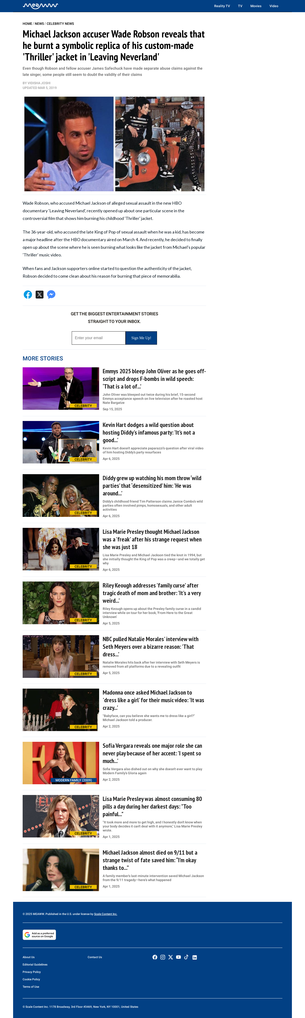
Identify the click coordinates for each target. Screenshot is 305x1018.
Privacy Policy (32, 972)
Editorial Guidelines (35, 964)
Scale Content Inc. (105, 914)
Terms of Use (31, 986)
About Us (29, 957)
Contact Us (95, 957)
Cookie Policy (31, 979)
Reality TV (222, 6)
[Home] (40, 6)
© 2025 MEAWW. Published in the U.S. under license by (58, 914)
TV (240, 6)
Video (273, 6)
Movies (255, 6)
